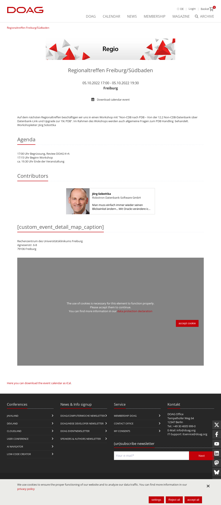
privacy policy (26, 489)
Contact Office (123, 423)
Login (192, 8)
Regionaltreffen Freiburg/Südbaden (28, 28)
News (132, 16)
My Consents (122, 431)
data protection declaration (134, 311)
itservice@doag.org (195, 434)
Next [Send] (202, 456)
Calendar (111, 16)
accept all (193, 499)
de (182, 9)
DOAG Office (175, 414)
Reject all (174, 499)
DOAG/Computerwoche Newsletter (82, 415)
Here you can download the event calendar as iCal (39, 383)
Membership (155, 16)
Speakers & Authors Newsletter (80, 438)
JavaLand (12, 415)
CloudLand (14, 431)
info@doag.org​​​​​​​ (186, 430)
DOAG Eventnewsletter (75, 431)
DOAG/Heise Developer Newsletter (82, 423)
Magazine (181, 16)
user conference (17, 438)
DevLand (12, 423)
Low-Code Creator (19, 454)
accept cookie (187, 323)
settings (156, 499)
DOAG (91, 16)
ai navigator (15, 446)
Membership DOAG (125, 415)
